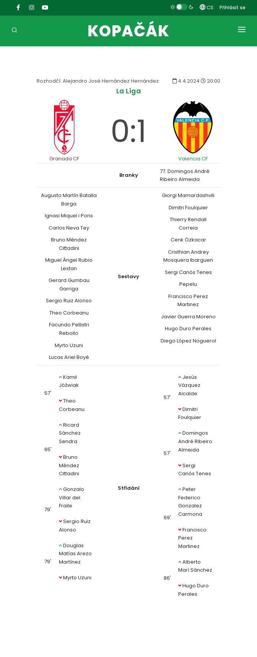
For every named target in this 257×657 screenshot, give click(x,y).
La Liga (128, 91)
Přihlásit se (233, 7)
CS (206, 7)
